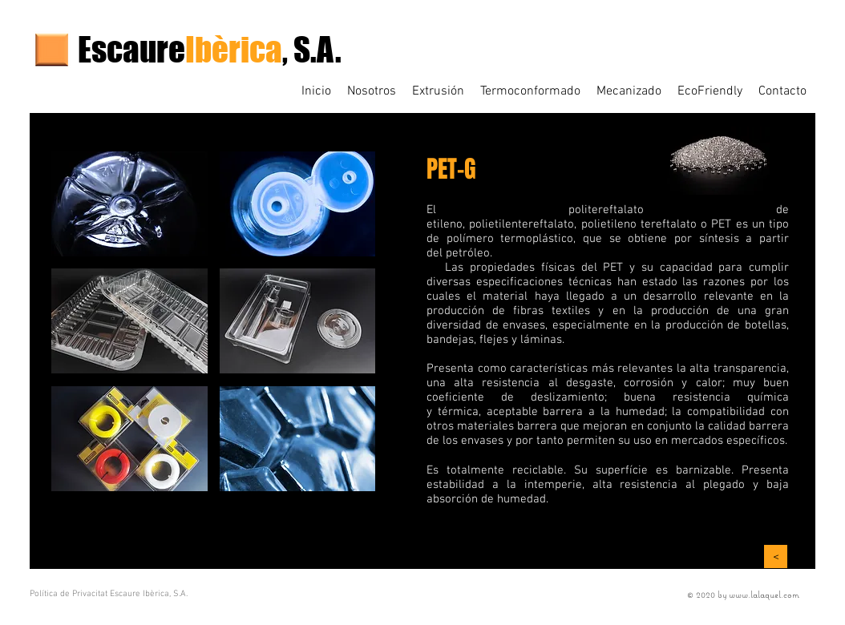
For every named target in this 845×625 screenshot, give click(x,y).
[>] (775, 556)
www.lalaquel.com (764, 594)
